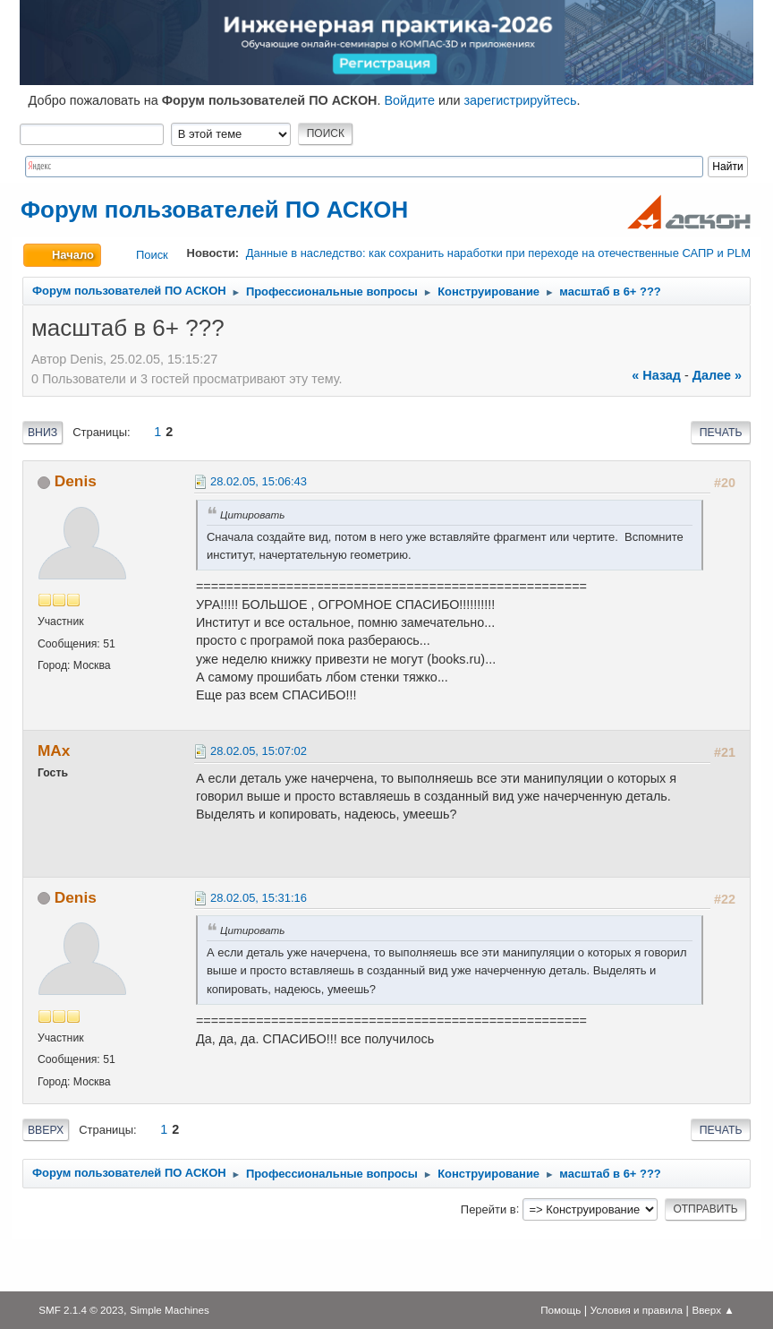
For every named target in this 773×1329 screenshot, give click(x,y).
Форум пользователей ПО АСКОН (214, 209)
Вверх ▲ (713, 1310)
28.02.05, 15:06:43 (258, 481)
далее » (717, 375)
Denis (76, 481)
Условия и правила (636, 1310)
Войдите (409, 100)
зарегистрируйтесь (519, 100)
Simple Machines (169, 1310)
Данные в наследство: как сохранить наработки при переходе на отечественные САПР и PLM (498, 253)
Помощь (560, 1310)
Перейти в (488, 1208)
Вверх (46, 1130)
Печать (721, 432)
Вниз (42, 432)
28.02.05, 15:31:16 (258, 898)
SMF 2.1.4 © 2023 (80, 1310)
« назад (656, 375)
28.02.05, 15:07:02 (258, 751)
